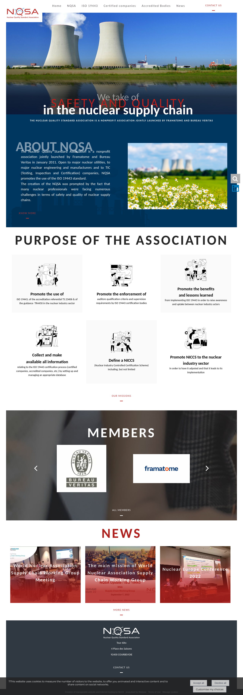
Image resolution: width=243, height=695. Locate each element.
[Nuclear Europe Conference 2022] (195, 574)
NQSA (71, 6)
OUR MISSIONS (121, 395)
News (180, 6)
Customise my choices (209, 689)
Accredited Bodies (156, 6)
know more (27, 213)
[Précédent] (36, 468)
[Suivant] (207, 468)
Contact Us (213, 5)
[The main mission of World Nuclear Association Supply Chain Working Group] (120, 574)
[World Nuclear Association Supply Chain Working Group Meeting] (45, 574)
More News (121, 609)
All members (121, 510)
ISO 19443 (90, 6)
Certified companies (120, 6)
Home (56, 6)
